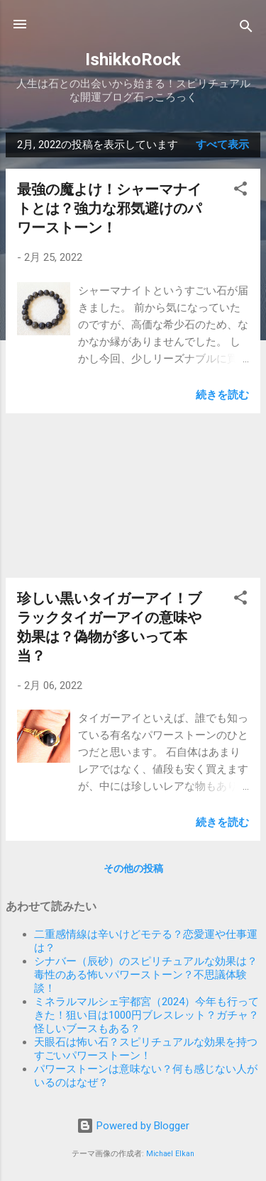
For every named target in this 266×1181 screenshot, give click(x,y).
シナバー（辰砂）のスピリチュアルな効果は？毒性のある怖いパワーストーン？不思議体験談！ (145, 975)
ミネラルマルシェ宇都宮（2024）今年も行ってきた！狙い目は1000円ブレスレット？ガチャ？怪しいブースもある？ (146, 1015)
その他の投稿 (133, 868)
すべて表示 (222, 144)
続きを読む (222, 394)
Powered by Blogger (133, 1125)
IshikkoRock (133, 59)
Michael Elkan (170, 1153)
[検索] (246, 28)
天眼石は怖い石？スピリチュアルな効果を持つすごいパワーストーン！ (145, 1049)
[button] (240, 191)
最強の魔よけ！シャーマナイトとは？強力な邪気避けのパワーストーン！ (109, 208)
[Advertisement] (133, 495)
